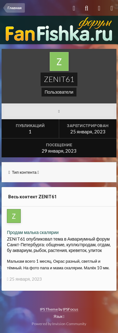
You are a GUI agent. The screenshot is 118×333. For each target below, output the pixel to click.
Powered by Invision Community (59, 323)
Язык (58, 316)
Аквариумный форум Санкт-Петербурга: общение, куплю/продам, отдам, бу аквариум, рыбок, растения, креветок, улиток (59, 244)
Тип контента (23, 172)
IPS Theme (49, 309)
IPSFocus (70, 309)
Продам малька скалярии (33, 232)
